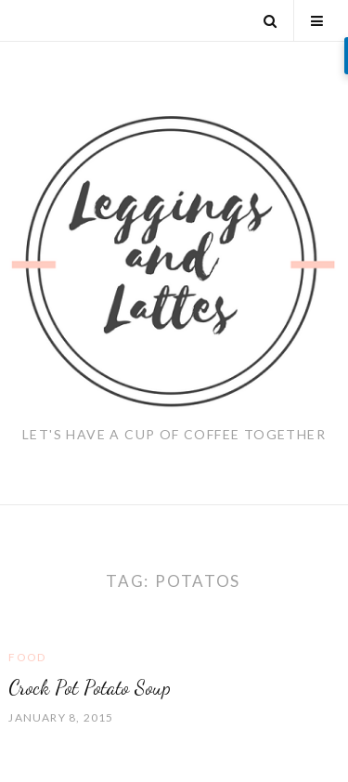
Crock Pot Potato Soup (89, 687)
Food (26, 657)
